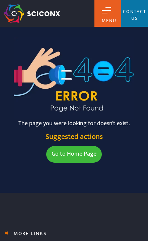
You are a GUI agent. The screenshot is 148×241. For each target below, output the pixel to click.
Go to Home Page (74, 154)
